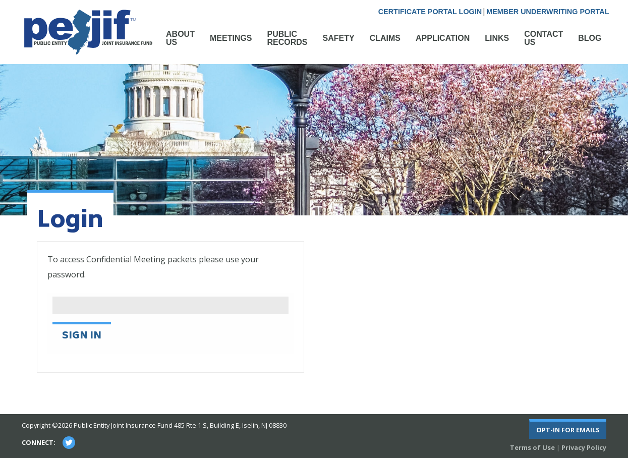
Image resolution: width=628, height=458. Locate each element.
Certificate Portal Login (430, 11)
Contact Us (543, 38)
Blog (589, 38)
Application (443, 38)
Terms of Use (532, 447)
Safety (339, 38)
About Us (180, 38)
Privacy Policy (583, 447)
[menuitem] (180, 43)
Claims (385, 38)
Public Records (287, 38)
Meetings (231, 38)
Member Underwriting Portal (547, 11)
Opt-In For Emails (568, 429)
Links (497, 38)
